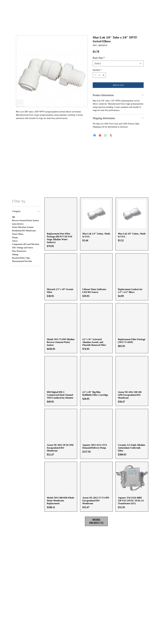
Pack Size (99, 57)
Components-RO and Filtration (25, 244)
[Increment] (104, 75)
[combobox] (118, 63)
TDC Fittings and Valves (22, 247)
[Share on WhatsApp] (105, 135)
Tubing (15, 254)
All (13, 216)
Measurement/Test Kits (22, 261)
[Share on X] (111, 135)
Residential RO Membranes (24, 230)
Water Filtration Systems (23, 227)
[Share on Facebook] (94, 135)
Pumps (15, 237)
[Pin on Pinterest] (100, 135)
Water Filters (17, 233)
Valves (15, 240)
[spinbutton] (99, 75)
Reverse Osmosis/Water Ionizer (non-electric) (25, 222)
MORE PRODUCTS (96, 521)
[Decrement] (95, 75)
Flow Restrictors (19, 250)
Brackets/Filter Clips (21, 257)
